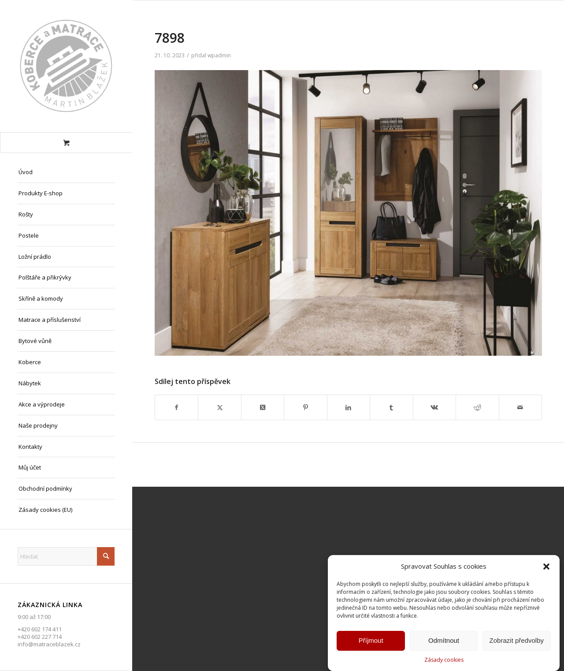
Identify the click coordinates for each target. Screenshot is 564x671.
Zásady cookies (444, 660)
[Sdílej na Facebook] (176, 407)
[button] (546, 566)
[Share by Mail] (520, 407)
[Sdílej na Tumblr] (391, 407)
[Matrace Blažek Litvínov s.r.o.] (66, 66)
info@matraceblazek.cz (49, 644)
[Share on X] (262, 407)
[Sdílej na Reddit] (477, 407)
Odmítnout (443, 641)
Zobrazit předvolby (517, 641)
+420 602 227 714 (40, 637)
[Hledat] (66, 556)
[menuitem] (66, 172)
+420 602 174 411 (40, 629)
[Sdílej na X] (219, 407)
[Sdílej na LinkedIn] (348, 407)
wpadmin (219, 55)
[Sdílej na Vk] (434, 407)
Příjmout (371, 641)
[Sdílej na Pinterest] (305, 407)
